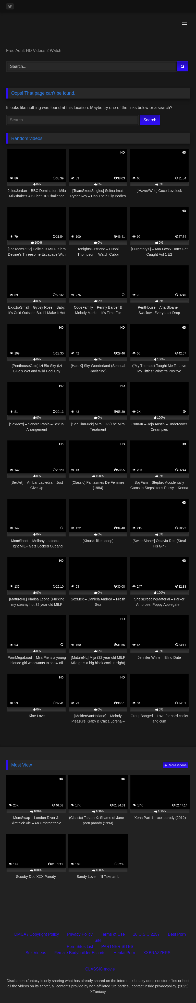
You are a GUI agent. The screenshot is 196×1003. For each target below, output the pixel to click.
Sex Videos (36, 953)
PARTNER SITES (117, 946)
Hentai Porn (124, 953)
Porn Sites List (80, 946)
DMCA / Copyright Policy (36, 934)
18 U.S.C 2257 (146, 934)
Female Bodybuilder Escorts (79, 953)
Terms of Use (113, 934)
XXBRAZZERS (156, 953)
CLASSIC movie (100, 969)
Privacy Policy (80, 934)
